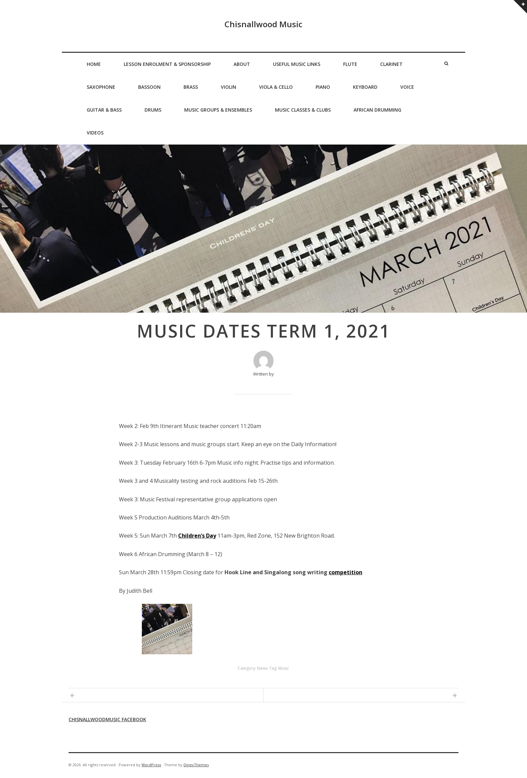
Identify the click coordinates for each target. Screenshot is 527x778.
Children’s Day (197, 535)
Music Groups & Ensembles (218, 110)
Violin (228, 87)
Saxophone (101, 87)
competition (345, 572)
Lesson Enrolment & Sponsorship (167, 64)
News (262, 668)
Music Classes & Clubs (303, 110)
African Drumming (377, 110)
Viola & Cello (276, 87)
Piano (323, 87)
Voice (407, 87)
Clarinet (391, 64)
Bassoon (149, 87)
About (242, 64)
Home (94, 64)
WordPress (151, 764)
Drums (153, 110)
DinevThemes (196, 764)
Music (283, 668)
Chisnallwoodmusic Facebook (107, 719)
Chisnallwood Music (263, 24)
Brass (191, 87)
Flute (350, 64)
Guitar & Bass (104, 110)
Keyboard (365, 87)
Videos (95, 132)
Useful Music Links (296, 64)
